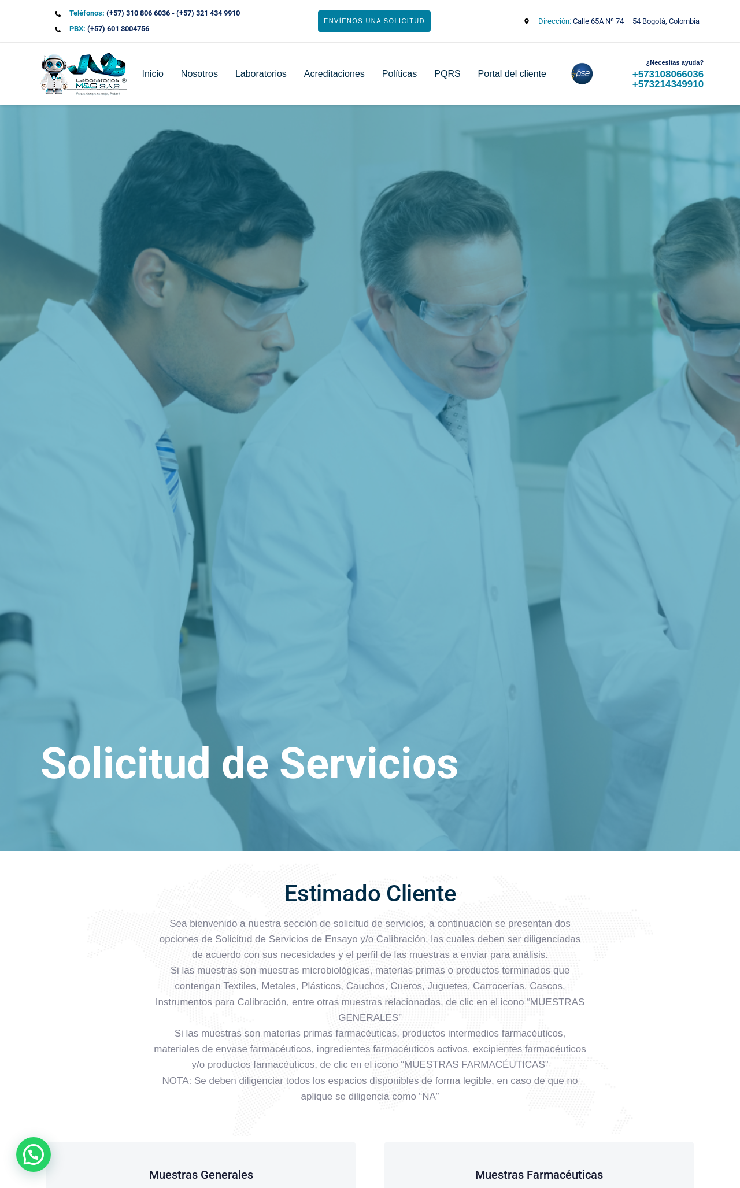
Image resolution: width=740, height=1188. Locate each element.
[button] (33, 1154)
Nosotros (199, 74)
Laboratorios (261, 74)
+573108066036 (668, 74)
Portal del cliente (512, 74)
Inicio (153, 74)
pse (574, 73)
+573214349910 (668, 84)
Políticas (399, 74)
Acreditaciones (334, 74)
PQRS (447, 74)
